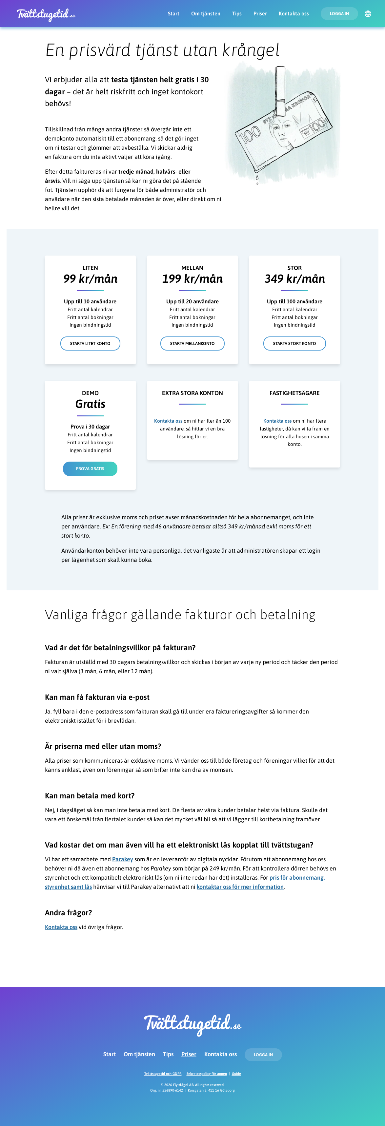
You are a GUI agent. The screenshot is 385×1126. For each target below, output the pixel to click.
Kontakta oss (294, 13)
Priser (260, 13)
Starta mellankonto (192, 343)
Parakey (122, 859)
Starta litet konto (90, 343)
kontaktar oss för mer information (240, 886)
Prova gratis (90, 468)
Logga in (339, 13)
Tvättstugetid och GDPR (163, 1074)
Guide (236, 1074)
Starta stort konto (294, 343)
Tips (237, 13)
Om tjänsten (205, 13)
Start (173, 13)
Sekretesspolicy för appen (207, 1074)
